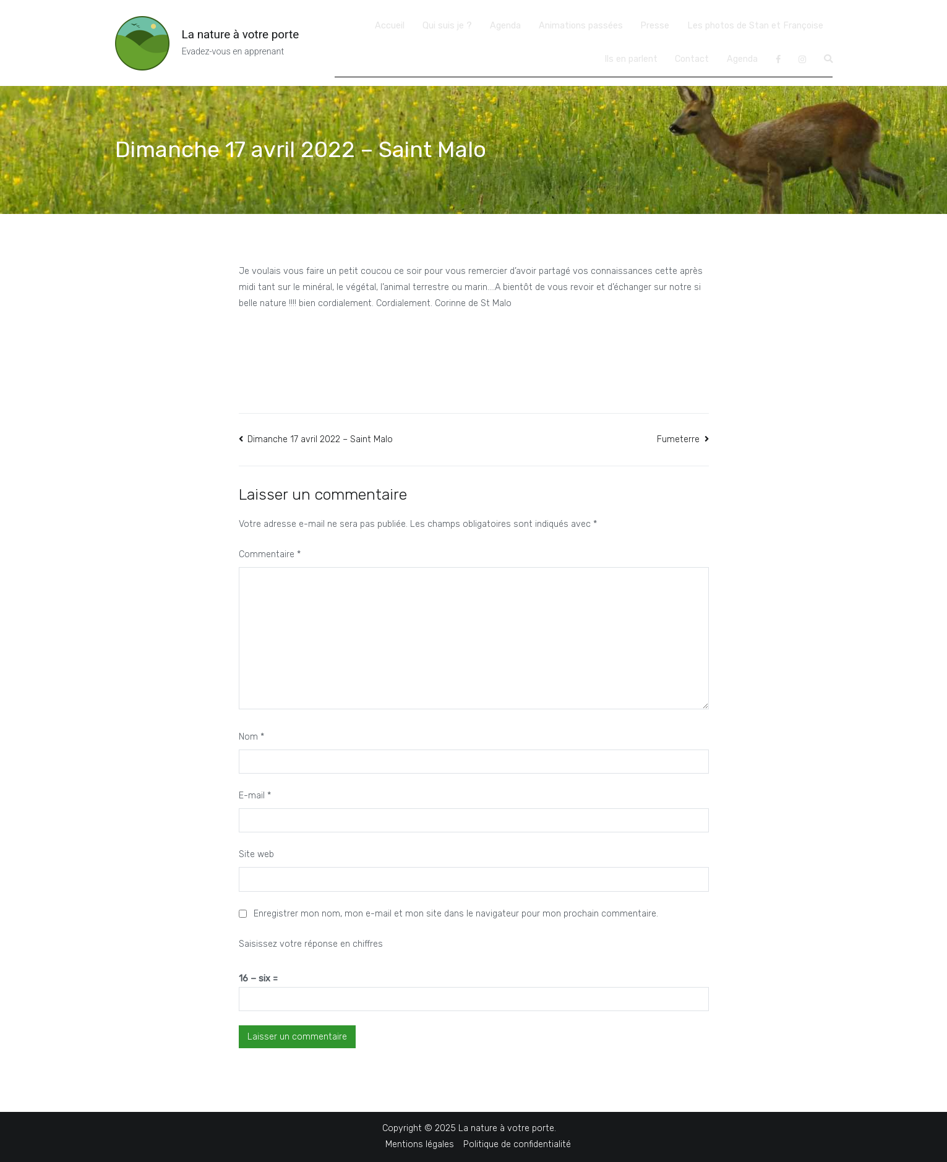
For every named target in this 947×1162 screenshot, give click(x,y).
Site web (256, 854)
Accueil (390, 25)
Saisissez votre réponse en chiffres (311, 944)
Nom (251, 737)
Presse (654, 25)
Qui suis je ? (447, 25)
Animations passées (581, 25)
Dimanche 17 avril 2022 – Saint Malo (320, 439)
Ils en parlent (631, 59)
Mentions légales (419, 1144)
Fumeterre (678, 439)
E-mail (255, 795)
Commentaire (270, 554)
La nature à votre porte (240, 34)
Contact (692, 59)
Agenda (505, 25)
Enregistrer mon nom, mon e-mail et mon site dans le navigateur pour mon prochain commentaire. (456, 913)
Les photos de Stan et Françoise (755, 25)
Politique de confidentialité (517, 1144)
